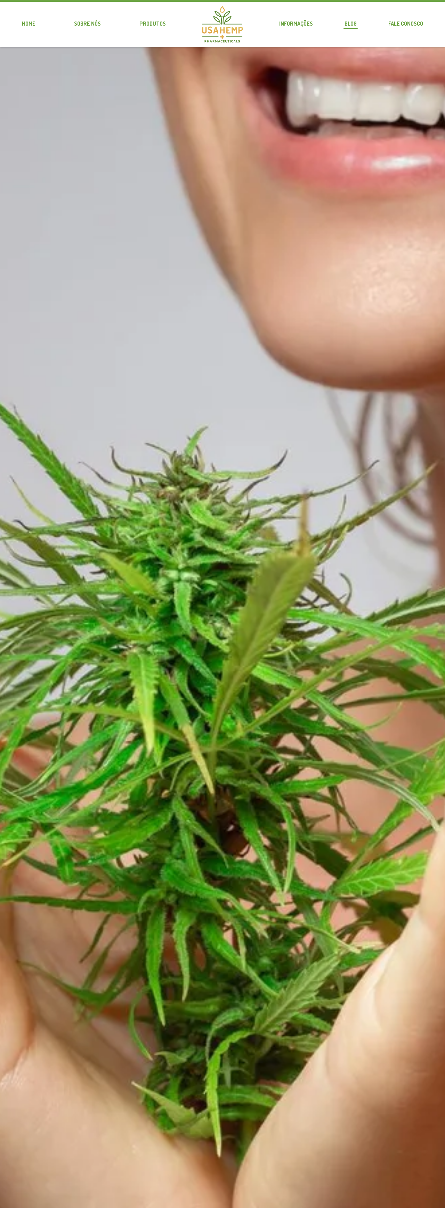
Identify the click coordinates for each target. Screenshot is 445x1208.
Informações (296, 23)
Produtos (152, 23)
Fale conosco (405, 23)
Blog (351, 23)
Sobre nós (87, 23)
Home (28, 23)
